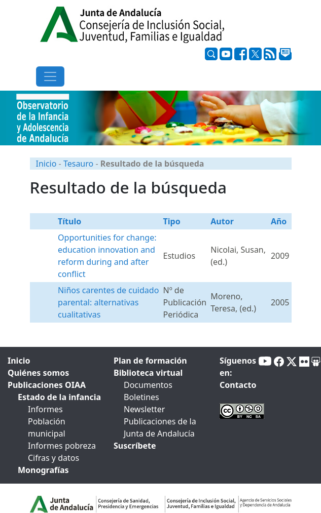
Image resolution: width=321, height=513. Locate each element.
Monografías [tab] (43, 470)
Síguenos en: (238, 366)
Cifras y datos (53, 457)
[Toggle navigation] (50, 76)
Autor (222, 221)
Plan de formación (150, 360)
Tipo (172, 221)
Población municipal (46, 427)
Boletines (141, 397)
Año (279, 221)
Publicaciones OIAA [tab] (47, 384)
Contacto (238, 384)
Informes (45, 409)
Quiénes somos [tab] (38, 372)
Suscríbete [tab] (135, 445)
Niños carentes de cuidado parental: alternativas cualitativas (108, 302)
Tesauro (78, 163)
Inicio (46, 163)
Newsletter (144, 409)
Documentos (148, 384)
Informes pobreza (62, 445)
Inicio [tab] (19, 360)
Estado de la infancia (59, 397)
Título (69, 221)
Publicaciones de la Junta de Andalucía (160, 427)
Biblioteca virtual (148, 372)
